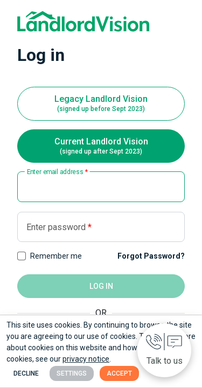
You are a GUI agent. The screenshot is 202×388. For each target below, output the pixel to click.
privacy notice (85, 359)
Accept (119, 373)
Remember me (56, 256)
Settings (72, 373)
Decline (26, 373)
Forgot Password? (151, 256)
